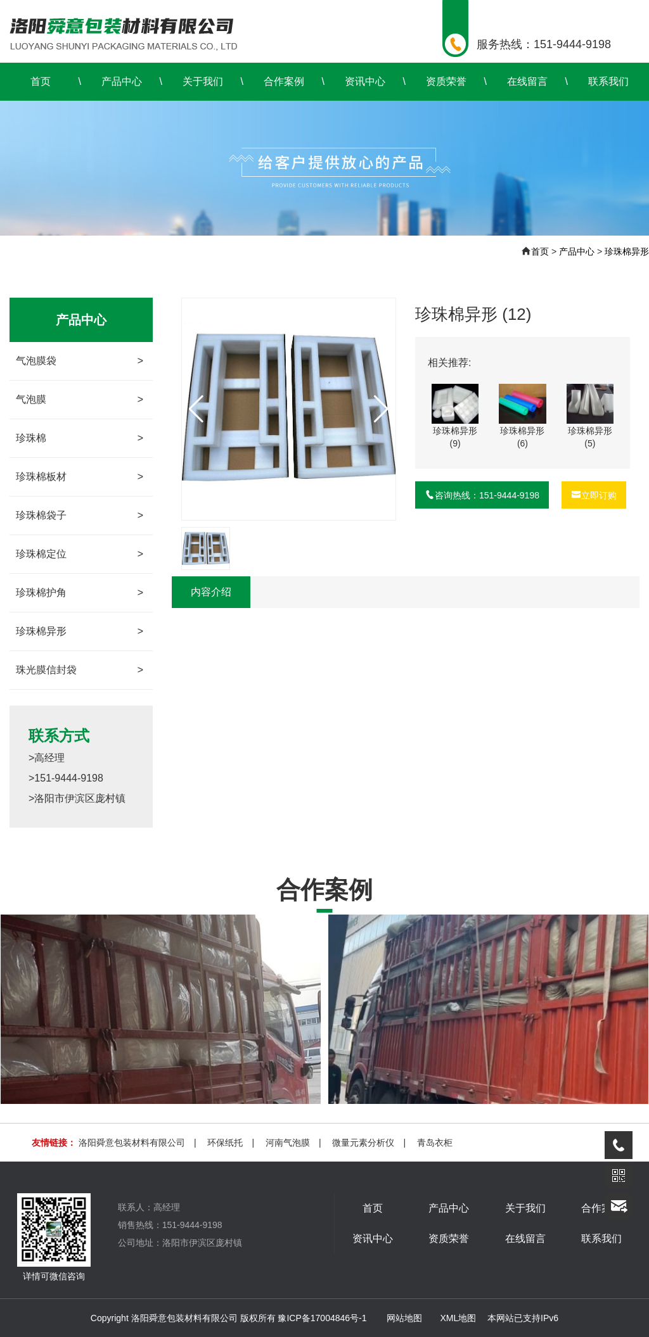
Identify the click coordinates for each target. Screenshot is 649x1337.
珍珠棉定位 (79, 554)
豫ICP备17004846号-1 (322, 1318)
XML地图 (458, 1318)
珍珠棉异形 (627, 251)
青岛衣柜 (435, 1142)
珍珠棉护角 (79, 593)
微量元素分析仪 (363, 1142)
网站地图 (404, 1318)
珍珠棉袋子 (79, 516)
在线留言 (527, 81)
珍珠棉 (79, 438)
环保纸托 (225, 1142)
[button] (381, 409)
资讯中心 (365, 81)
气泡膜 (79, 400)
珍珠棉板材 (79, 477)
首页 (40, 81)
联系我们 (608, 81)
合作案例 (284, 81)
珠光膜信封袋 (79, 670)
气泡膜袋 (79, 361)
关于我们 (203, 81)
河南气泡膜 (288, 1142)
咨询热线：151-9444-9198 (482, 495)
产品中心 (121, 81)
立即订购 (594, 495)
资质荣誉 (446, 81)
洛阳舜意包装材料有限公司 (132, 1142)
